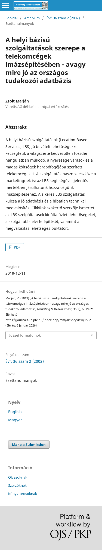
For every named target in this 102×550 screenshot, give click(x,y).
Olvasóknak (17, 477)
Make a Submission (29, 444)
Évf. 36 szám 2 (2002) (63, 18)
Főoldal (11, 18)
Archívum (32, 18)
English (15, 411)
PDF (16, 247)
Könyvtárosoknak (22, 493)
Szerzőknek (17, 485)
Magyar (15, 419)
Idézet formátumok (25, 335)
